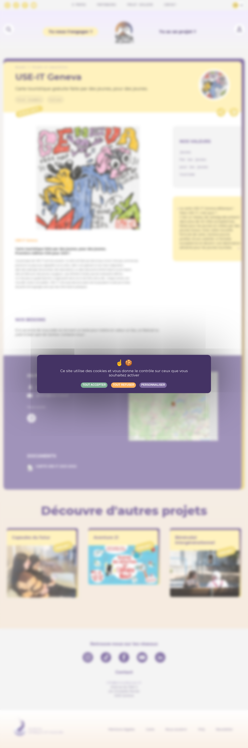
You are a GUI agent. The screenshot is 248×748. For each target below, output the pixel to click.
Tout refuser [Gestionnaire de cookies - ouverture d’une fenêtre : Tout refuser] (123, 384)
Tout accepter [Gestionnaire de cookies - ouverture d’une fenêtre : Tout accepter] (94, 384)
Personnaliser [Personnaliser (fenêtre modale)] (153, 384)
